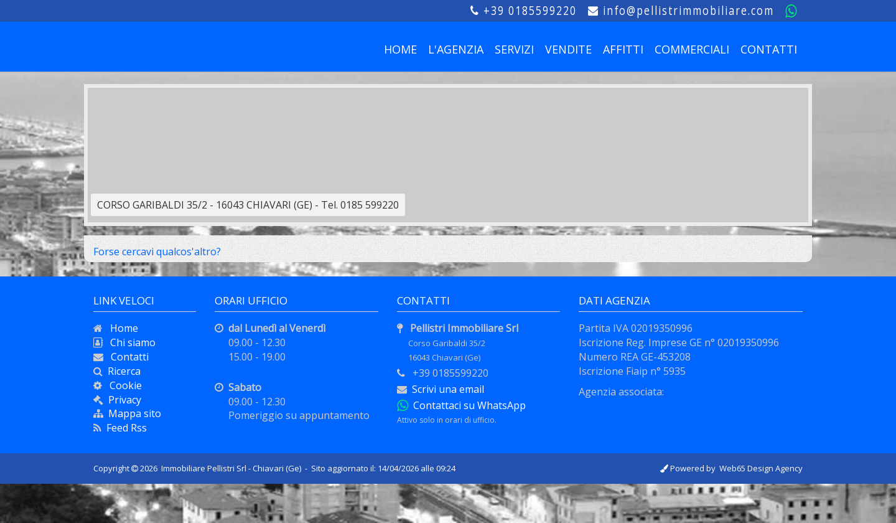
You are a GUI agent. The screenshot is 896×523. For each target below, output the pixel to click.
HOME (400, 49)
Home (120, 328)
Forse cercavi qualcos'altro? (157, 251)
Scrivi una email (448, 389)
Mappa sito (132, 413)
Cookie (122, 385)
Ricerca (122, 371)
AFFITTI (623, 49)
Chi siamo (129, 342)
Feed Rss (124, 428)
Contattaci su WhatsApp (467, 405)
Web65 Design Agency (761, 468)
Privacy (124, 400)
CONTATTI (768, 49)
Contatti (126, 357)
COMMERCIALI (692, 49)
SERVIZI (514, 49)
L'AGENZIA (455, 49)
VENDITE (568, 49)
